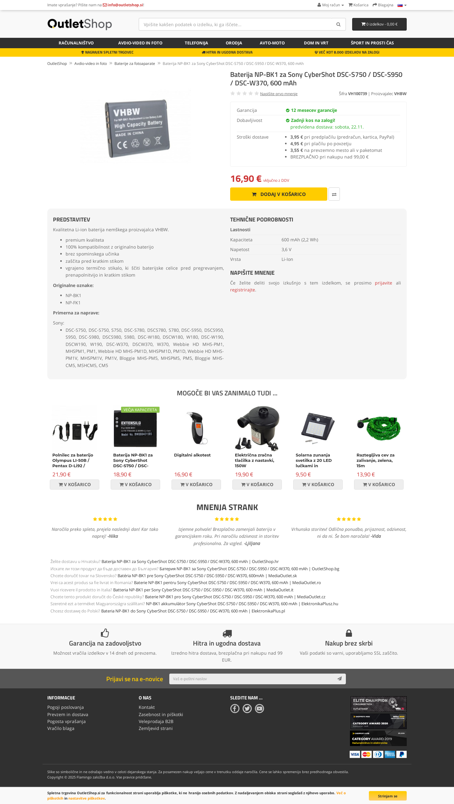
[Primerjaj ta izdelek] (334, 194)
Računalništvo (76, 43)
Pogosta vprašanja (66, 721)
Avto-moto (272, 43)
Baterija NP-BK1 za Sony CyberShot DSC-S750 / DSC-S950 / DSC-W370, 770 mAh (133, 465)
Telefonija (196, 43)
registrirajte (242, 290)
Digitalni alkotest (192, 454)
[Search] (339, 24)
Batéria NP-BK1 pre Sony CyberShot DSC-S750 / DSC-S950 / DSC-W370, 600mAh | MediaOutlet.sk (207, 575)
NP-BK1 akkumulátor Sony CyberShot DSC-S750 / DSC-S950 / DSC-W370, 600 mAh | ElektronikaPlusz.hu (242, 603)
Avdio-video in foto (140, 43)
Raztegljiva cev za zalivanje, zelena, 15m (376, 460)
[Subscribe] (339, 679)
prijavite (383, 283)
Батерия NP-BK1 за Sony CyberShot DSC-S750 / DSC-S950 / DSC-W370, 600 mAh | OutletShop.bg (249, 568)
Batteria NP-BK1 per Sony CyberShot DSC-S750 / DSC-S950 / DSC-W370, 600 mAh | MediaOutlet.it (203, 590)
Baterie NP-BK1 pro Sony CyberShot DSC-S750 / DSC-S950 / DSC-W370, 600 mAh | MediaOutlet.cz (235, 597)
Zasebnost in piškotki (161, 714)
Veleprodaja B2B (156, 721)
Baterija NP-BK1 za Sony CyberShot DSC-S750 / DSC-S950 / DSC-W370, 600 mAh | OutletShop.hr (190, 561)
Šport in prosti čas (372, 43)
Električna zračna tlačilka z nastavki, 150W (254, 460)
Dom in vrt (316, 43)
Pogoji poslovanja (65, 707)
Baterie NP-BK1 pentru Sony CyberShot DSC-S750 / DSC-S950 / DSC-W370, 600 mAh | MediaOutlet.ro (227, 582)
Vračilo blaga (60, 728)
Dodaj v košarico (279, 194)
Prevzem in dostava (67, 714)
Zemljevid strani (156, 728)
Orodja (234, 43)
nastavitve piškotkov (86, 798)
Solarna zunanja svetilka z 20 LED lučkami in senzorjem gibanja (315, 463)
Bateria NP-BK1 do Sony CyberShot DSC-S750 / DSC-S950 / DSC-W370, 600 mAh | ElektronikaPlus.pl (193, 611)
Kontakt (147, 707)
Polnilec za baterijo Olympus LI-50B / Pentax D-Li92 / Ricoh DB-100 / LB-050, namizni (72, 465)
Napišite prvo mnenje (279, 93)
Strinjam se (388, 796)
